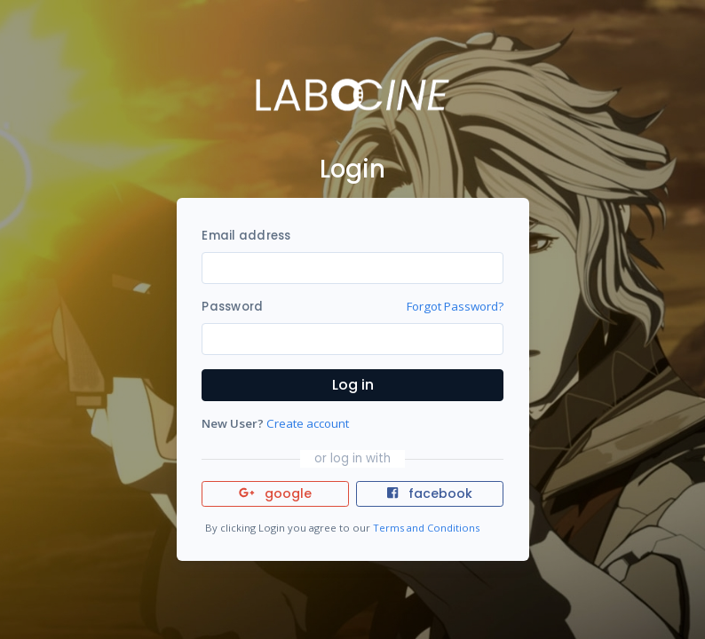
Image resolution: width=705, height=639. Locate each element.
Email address (246, 235)
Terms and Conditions (426, 527)
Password (232, 306)
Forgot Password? (455, 306)
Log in (353, 385)
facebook (429, 493)
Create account (307, 423)
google (276, 493)
